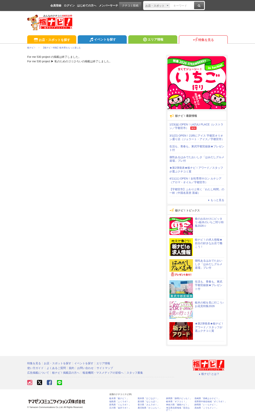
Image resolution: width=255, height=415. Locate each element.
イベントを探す (102, 40)
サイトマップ (105, 368)
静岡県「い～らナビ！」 (206, 405)
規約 (71, 368)
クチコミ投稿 (130, 5)
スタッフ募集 (135, 372)
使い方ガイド (35, 368)
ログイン (69, 5)
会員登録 (55, 5)
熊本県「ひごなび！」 (148, 398)
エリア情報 (152, 40)
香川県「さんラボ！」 (148, 405)
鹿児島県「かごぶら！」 (149, 408)
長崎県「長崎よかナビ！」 (207, 398)
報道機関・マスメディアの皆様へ (103, 372)
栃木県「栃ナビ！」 (119, 398)
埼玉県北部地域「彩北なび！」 (178, 409)
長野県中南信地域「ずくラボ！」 (210, 402)
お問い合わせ (85, 368)
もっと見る (215, 200)
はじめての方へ (86, 5)
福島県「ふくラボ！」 (120, 402)
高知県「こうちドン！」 (206, 408)
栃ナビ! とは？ (208, 373)
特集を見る (203, 40)
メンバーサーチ (108, 5)
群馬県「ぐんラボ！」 (120, 405)
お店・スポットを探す (51, 40)
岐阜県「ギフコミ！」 (177, 402)
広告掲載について (38, 372)
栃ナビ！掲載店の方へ (66, 372)
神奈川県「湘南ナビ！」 (178, 405)
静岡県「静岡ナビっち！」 (179, 398)
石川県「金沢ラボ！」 (120, 408)
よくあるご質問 (56, 368)
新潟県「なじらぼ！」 (148, 402)
